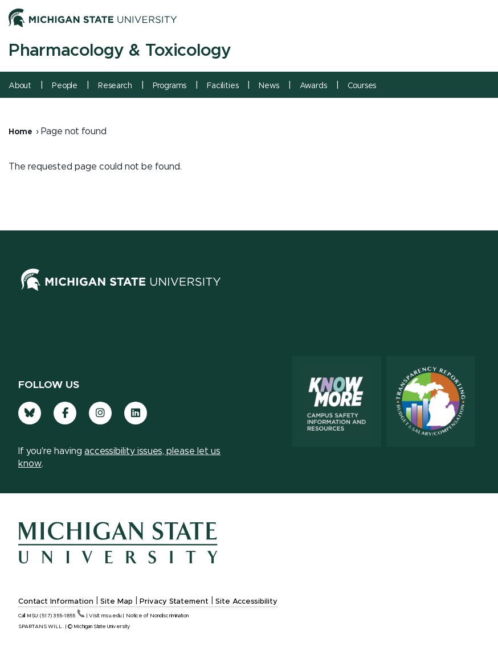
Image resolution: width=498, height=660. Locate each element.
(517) (62, 615)
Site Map (116, 601)
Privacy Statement (174, 601)
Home (20, 132)
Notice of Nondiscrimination (157, 615)
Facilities (222, 86)
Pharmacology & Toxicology (120, 50)
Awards (313, 86)
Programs (170, 86)
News (269, 86)
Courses (362, 86)
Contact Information (55, 601)
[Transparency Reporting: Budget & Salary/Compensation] (430, 401)
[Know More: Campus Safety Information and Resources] (336, 401)
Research (115, 86)
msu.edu (111, 615)
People (64, 86)
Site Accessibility (246, 601)
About (20, 86)
